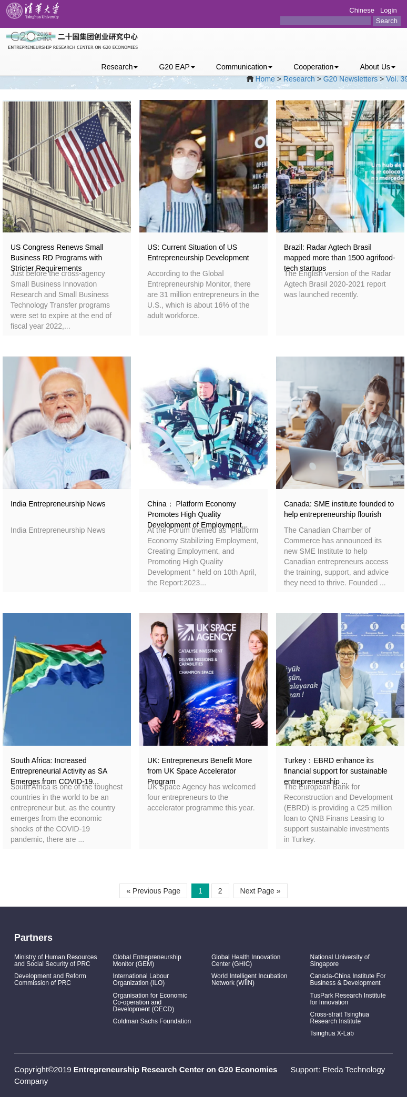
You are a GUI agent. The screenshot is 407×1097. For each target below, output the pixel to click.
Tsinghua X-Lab (332, 1033)
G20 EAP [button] (177, 67)
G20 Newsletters (350, 79)
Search (387, 21)
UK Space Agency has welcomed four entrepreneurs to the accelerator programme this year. (201, 797)
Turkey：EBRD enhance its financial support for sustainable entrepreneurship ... (336, 771)
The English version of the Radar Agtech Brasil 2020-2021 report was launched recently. (337, 284)
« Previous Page (153, 891)
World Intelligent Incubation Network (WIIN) (249, 979)
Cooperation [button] (316, 67)
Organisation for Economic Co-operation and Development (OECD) (150, 1002)
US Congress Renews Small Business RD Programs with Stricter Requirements (57, 257)
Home (265, 79)
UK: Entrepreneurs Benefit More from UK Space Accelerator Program (199, 771)
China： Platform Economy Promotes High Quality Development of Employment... (197, 514)
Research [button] (119, 67)
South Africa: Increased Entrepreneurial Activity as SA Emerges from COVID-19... (59, 771)
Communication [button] (244, 67)
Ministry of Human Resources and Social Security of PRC (55, 960)
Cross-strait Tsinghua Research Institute (340, 1018)
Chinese (361, 10)
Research (299, 79)
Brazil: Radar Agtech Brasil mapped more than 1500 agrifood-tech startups (339, 257)
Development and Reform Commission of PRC (50, 979)
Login (388, 10)
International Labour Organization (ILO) (141, 979)
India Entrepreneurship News (58, 504)
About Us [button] (377, 67)
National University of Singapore (340, 960)
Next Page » (260, 891)
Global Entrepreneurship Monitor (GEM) (147, 960)
